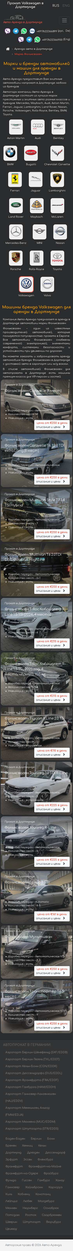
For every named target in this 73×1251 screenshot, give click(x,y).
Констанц (42, 1194)
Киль (8, 1194)
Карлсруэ (55, 1187)
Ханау (59, 1180)
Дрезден (33, 1152)
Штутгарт (31, 1222)
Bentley (58, 138)
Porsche (15, 269)
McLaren (57, 217)
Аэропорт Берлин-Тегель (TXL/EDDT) (32, 1059)
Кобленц (24, 1194)
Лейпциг (11, 1201)
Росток (30, 1215)
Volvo (47, 295)
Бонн (51, 1138)
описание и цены (52, 425)
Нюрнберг (30, 1208)
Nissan (60, 243)
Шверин (11, 1222)
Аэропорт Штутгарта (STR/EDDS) (31, 1128)
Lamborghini (57, 190)
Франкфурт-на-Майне (44, 1166)
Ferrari (15, 190)
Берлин (36, 1138)
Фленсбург (45, 1159)
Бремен (10, 1145)
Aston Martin (16, 138)
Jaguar (35, 190)
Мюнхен (11, 1208)
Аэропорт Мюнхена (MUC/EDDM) (30, 1121)
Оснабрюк (51, 1208)
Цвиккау (11, 1228)
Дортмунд (13, 1152)
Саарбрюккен (52, 1215)
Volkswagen (26, 295)
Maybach (37, 217)
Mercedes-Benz (15, 243)
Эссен (27, 1159)
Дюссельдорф (55, 1152)
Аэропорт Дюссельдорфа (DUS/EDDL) (33, 1073)
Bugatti (31, 164)
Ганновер (12, 1187)
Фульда (10, 1180)
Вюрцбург (53, 1222)
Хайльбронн (34, 1187)
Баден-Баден (15, 1138)
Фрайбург (51, 1173)
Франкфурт (14, 1166)
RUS (55, 6)
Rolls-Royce (36, 269)
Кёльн (42, 1145)
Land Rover (16, 217)
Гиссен (27, 1180)
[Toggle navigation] (64, 20)
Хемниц (27, 1145)
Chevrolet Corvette (57, 164)
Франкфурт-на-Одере (21, 1173)
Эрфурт (11, 1159)
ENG (65, 6)
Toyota (57, 269)
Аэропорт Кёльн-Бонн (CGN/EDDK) (31, 1066)
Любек (27, 1201)
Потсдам (12, 1215)
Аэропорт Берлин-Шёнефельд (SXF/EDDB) (36, 1052)
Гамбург (43, 1180)
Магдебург (46, 1201)
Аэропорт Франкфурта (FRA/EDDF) (31, 1080)
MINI (39, 243)
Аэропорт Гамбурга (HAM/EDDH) (30, 1087)
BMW (10, 164)
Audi (38, 138)
